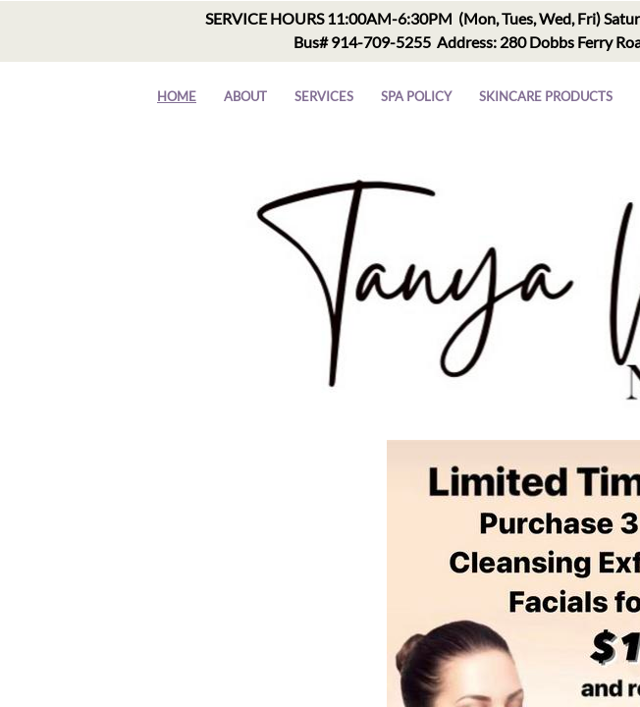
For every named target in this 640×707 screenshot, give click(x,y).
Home (176, 96)
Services (323, 96)
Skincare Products (546, 96)
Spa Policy (416, 96)
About (245, 96)
